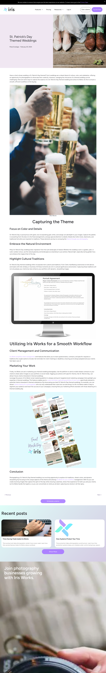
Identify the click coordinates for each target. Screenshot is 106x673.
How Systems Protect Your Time (68, 539)
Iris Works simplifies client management (22, 356)
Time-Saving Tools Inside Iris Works (16, 539)
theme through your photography (77, 239)
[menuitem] (39, 9)
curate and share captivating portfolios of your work (63, 380)
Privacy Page (84, 2)
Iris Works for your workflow (65, 479)
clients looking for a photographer (25, 384)
